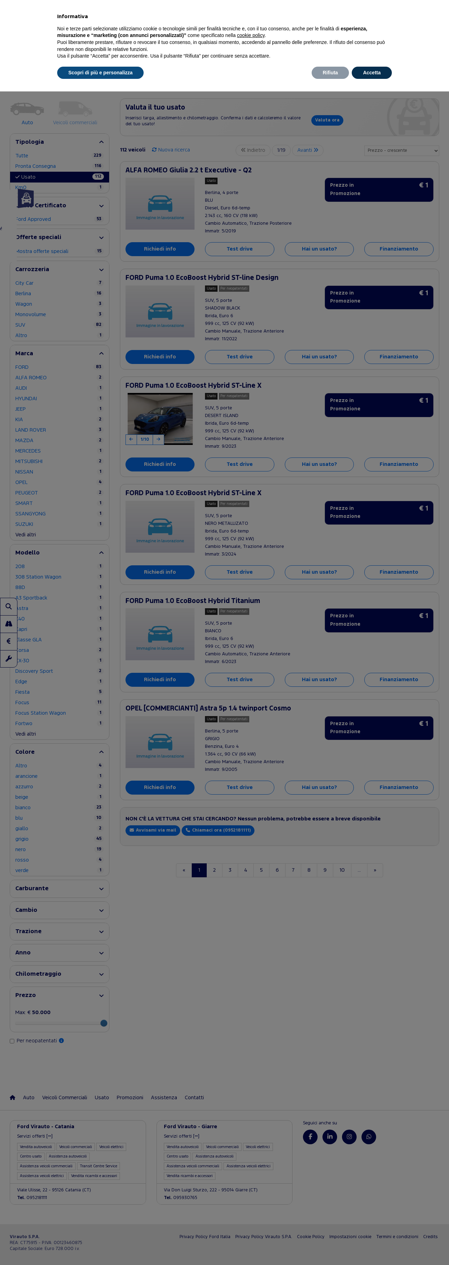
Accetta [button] (372, 72)
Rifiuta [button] (330, 72)
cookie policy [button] (251, 35)
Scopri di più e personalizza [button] (100, 72)
